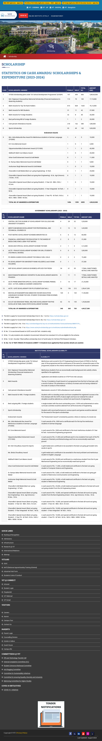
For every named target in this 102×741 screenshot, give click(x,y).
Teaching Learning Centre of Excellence (37, 21)
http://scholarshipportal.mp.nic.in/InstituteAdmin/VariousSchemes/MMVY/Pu (53, 324)
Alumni (23, 26)
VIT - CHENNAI (33, 7)
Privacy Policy (22, 733)
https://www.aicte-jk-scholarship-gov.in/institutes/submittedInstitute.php (51, 327)
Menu (23, 15)
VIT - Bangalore (68, 7)
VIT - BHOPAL (55, 7)
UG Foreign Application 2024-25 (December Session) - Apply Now (80, 3)
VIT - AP (44, 7)
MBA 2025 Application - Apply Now (13, 3)
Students (79, 21)
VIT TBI (59, 21)
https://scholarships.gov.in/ (59, 316)
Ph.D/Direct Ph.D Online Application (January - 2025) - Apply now (42, 3)
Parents (69, 21)
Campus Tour (35, 26)
